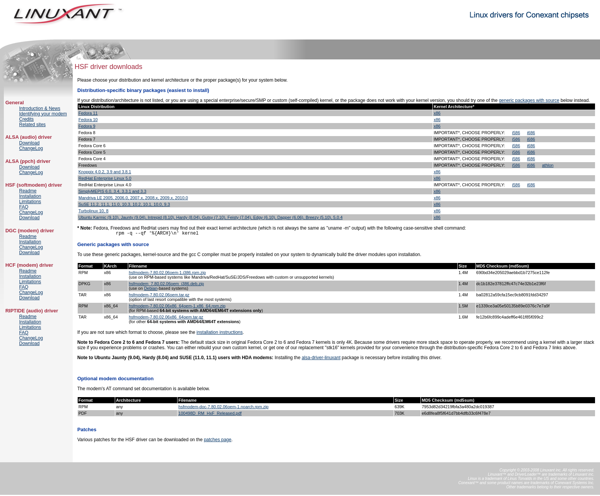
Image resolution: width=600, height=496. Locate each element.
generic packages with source (529, 100)
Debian (150, 289)
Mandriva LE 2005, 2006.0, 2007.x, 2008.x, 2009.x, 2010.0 (133, 197)
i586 (516, 132)
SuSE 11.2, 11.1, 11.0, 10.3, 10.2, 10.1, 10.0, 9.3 (124, 204)
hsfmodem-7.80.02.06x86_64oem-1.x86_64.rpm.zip (177, 307)
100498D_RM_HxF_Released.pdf (209, 414)
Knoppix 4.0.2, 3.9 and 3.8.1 (104, 171)
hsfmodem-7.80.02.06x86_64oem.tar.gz (166, 318)
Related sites (32, 124)
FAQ (23, 207)
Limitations (30, 201)
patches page (218, 440)
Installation (30, 196)
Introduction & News (39, 108)
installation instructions (220, 333)
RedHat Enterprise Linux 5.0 (104, 178)
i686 (531, 132)
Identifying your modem (43, 114)
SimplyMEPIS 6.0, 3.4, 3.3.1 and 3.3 (112, 191)
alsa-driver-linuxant (321, 358)
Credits (26, 119)
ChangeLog (31, 148)
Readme (27, 191)
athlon (548, 165)
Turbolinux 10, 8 (93, 211)
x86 (437, 113)
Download (29, 143)
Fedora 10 (88, 119)
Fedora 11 (88, 113)
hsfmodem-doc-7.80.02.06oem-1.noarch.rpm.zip (223, 408)
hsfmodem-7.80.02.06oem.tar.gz (159, 296)
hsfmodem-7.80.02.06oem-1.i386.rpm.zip (167, 273)
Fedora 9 (86, 126)
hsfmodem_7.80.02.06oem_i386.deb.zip (166, 284)
